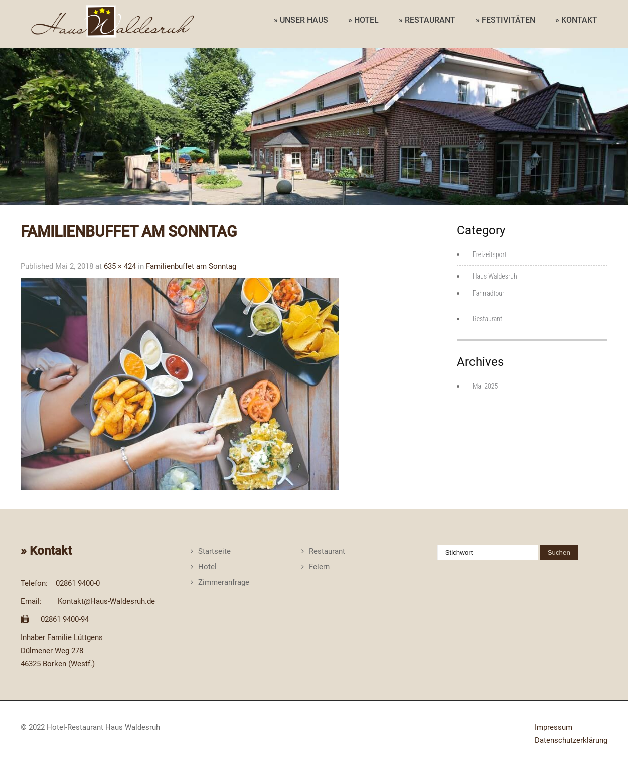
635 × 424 (120, 266)
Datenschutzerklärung (571, 740)
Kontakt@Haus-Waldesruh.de (106, 601)
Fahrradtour (488, 293)
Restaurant (487, 319)
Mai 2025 (485, 386)
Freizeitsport (490, 254)
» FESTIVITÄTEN (505, 20)
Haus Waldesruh (495, 276)
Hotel (207, 566)
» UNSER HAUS (301, 20)
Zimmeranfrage (223, 582)
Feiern (319, 566)
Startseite (214, 551)
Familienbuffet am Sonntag (191, 266)
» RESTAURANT (427, 20)
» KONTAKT (576, 20)
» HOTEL (363, 20)
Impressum (553, 727)
